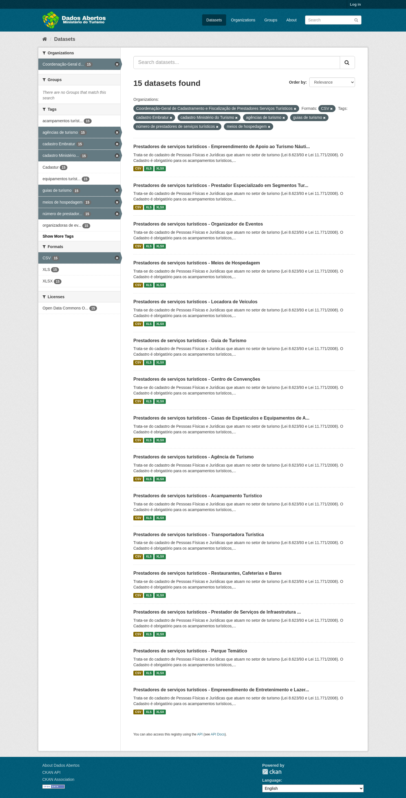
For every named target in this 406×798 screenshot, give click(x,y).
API (199, 734)
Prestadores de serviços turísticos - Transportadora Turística (198, 534)
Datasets (214, 20)
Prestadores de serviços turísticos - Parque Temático (190, 650)
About (291, 20)
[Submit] (356, 19)
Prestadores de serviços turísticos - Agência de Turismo (193, 456)
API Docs (218, 734)
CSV (138, 168)
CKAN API (51, 772)
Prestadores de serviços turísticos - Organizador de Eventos (198, 224)
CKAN (271, 772)
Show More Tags (58, 236)
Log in (355, 4)
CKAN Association (58, 779)
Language (271, 780)
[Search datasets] (333, 19)
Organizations (243, 20)
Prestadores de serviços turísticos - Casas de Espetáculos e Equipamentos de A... (221, 418)
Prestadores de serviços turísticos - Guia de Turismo (189, 340)
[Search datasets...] (236, 62)
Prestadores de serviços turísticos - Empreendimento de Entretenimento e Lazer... (221, 689)
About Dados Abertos (61, 765)
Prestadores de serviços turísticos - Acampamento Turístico (197, 495)
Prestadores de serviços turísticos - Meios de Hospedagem (196, 262)
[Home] (44, 39)
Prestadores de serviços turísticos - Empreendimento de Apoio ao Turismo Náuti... (221, 146)
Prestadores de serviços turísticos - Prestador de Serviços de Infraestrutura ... (217, 612)
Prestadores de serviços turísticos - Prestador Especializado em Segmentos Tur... (220, 185)
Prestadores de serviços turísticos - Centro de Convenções (196, 379)
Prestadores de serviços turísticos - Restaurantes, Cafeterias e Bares (207, 573)
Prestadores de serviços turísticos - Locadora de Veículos (195, 301)
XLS (148, 168)
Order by (297, 82)
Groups (270, 20)
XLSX (160, 168)
